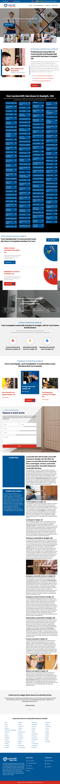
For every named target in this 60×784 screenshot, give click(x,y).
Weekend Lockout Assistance (50, 206)
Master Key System (37, 193)
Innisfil (20, 730)
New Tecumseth (22, 747)
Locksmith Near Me (37, 175)
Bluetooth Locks (9, 152)
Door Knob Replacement (22, 115)
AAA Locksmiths (9, 114)
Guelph (20, 724)
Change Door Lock (10, 194)
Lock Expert (35, 151)
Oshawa (33, 730)
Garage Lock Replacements (23, 210)
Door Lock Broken (23, 125)
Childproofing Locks (10, 197)
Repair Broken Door (51, 144)
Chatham (7, 743)
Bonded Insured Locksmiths (9, 156)
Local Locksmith (36, 143)
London (20, 739)
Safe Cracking (49, 164)
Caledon (6, 739)
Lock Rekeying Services (36, 159)
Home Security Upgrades (36, 115)
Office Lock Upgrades (35, 221)
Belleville (7, 728)
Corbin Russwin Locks (9, 214)
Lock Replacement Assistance (37, 163)
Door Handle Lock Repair (23, 104)
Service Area (54, 5)
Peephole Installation (51, 107)
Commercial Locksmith (8, 210)
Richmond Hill (35, 739)
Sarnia (33, 741)
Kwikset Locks (36, 140)
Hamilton (20, 728)
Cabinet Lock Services (9, 183)
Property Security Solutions (50, 127)
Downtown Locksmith (24, 144)
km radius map (13, 473)
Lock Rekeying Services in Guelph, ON (49, 394)
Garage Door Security (22, 206)
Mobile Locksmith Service (36, 200)
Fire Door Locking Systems (23, 198)
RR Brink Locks (50, 160)
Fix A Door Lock (23, 201)
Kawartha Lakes (22, 732)
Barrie (6, 726)
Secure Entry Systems (49, 179)
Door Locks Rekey (23, 141)
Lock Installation (36, 154)
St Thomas (34, 747)
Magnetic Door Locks (37, 182)
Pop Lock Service (50, 117)
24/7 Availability (53, 240)
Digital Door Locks (10, 226)
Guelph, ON (6, 1)
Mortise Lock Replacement (36, 208)
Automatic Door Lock (10, 130)
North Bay (34, 726)
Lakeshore (21, 736)
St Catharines (35, 745)
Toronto (47, 730)
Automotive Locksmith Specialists (8, 135)
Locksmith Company (37, 167)
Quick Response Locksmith (50, 136)
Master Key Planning (37, 190)
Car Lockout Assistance (8, 187)
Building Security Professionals (9, 170)
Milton (20, 743)
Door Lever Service (23, 122)
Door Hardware (23, 111)
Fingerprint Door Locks (23, 193)
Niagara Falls (34, 724)
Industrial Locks (36, 124)
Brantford (7, 736)
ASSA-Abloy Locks (10, 126)
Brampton (7, 732)
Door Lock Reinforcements (23, 129)
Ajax (6, 722)
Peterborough (35, 734)
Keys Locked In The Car (37, 136)
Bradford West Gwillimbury (10, 730)
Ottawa (33, 732)
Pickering (34, 736)
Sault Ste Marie (35, 743)
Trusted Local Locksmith (49, 202)
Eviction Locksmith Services (23, 168)
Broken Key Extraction (8, 165)
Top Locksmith (50, 197)
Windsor (47, 739)
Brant (6, 734)
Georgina (20, 722)
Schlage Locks (50, 175)
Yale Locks (49, 221)
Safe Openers (49, 167)
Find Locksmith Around (23, 189)
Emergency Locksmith (22, 160)
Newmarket (34, 722)
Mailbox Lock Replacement (36, 186)
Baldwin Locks (9, 139)
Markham (20, 741)
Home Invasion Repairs (36, 111)
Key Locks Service (37, 127)
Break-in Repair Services (9, 161)
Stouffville (48, 722)
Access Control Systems (9, 118)
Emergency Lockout (24, 156)
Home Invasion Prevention (36, 106)
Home (30, 5)
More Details (5, 397)
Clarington (7, 745)
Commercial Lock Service (9, 205)
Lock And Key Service (36, 147)
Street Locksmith (50, 194)
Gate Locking (22, 214)
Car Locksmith (9, 191)
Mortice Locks (36, 204)
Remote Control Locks (50, 141)
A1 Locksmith (9, 111)
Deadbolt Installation (10, 218)
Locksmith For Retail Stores (37, 171)
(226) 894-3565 (8, 24)
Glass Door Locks (23, 217)
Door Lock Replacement (22, 137)
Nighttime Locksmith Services (37, 216)
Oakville (33, 728)
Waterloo (47, 734)
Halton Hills (21, 726)
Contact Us (47, 5)
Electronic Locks (23, 152)
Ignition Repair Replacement (36, 120)
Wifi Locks (49, 213)
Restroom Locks (50, 157)
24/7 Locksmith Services (9, 107)
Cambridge (7, 741)
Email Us (48, 763)
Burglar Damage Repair (9, 175)
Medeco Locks (36, 196)
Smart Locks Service (51, 186)
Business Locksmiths (10, 178)
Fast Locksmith (23, 180)
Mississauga (21, 745)
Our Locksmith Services (39, 5)
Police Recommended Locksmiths (50, 112)
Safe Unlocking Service (50, 171)
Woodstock (48, 741)
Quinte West (34, 737)
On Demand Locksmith (35, 226)
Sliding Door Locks (50, 183)
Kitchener (20, 734)
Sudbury (47, 724)
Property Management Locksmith (49, 121)
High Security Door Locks (23, 222)
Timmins (47, 728)
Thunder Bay (48, 726)
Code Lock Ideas (9, 201)
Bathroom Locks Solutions (9, 143)
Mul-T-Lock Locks (36, 212)
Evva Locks (22, 172)
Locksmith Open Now (37, 178)
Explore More (10, 262)
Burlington (7, 737)
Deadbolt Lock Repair (9, 222)
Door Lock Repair (23, 133)
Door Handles (22, 107)
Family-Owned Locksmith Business (24, 176)
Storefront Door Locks (50, 190)
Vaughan (47, 732)
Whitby (47, 737)
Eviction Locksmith (23, 164)
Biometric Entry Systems (9, 148)
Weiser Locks (49, 210)
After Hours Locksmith (8, 123)
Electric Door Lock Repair (23, 149)
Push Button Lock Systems (50, 131)
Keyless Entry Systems (35, 131)
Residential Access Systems (51, 149)
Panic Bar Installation (49, 104)
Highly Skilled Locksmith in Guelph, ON (12, 250)
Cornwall (7, 747)
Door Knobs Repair (23, 118)
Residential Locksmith (49, 153)
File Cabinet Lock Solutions (23, 184)
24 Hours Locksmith (10, 103)
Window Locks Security (49, 218)
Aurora (6, 724)
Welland (47, 736)
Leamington (21, 737)
